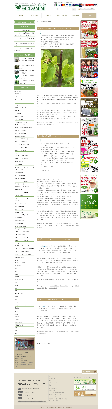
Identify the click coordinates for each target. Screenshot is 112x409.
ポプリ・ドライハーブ (20, 108)
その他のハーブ (19, 116)
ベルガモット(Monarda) (21, 201)
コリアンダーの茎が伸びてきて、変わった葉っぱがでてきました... (24, 61)
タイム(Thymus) (19, 172)
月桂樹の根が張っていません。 (51, 136)
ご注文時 (17, 319)
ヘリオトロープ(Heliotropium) (22, 198)
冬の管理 (17, 260)
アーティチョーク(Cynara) (21, 125)
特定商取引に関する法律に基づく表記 (58, 399)
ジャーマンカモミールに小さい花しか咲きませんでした (24, 49)
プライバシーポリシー (54, 400)
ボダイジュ (74, 122)
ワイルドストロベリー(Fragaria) (23, 254)
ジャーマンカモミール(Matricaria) (23, 156)
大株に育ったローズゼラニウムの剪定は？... (26, 72)
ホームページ (18, 311)
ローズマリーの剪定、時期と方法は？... (26, 67)
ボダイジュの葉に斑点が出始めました (54, 28)
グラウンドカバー (19, 99)
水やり (16, 285)
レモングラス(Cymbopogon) (22, 231)
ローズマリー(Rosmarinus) (22, 246)
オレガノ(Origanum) (20, 136)
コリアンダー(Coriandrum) (22, 144)
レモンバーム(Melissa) (20, 234)
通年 (43, 125)
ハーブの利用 (18, 91)
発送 (16, 330)
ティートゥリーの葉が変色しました (24, 30)
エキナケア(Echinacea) (20, 130)
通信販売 (17, 314)
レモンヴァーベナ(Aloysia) (21, 240)
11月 (76, 286)
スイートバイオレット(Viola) (22, 158)
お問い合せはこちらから (24, 22)
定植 (16, 271)
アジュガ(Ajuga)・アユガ (21, 122)
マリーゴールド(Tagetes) (21, 215)
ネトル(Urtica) (18, 189)
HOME (21, 16)
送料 (16, 333)
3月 (66, 331)
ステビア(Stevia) (19, 161)
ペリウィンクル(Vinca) (20, 203)
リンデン (43, 306)
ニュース (48, 16)
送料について (52, 390)
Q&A (89, 16)
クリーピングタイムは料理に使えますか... (26, 77)
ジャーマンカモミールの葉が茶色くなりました (24, 39)
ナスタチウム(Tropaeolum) (22, 186)
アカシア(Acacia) (19, 119)
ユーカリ (58, 226)
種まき (16, 296)
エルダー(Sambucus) (20, 133)
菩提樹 (40, 125)
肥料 (16, 299)
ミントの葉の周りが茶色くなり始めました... (26, 82)
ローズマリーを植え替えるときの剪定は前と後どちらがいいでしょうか (24, 34)
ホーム (50, 376)
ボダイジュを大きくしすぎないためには (56, 239)
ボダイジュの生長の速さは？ (50, 299)
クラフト (17, 96)
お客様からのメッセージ (55, 394)
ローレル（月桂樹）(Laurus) (22, 251)
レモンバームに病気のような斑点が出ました (24, 44)
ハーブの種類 (18, 114)
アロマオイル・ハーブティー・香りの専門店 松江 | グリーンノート (24, 364)
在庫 (16, 328)
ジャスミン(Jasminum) (20, 153)
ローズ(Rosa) (18, 243)
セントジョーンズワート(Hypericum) (24, 167)
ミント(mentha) (19, 223)
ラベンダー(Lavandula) (20, 229)
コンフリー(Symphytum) (21, 147)
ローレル (63, 226)
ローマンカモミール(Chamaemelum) (24, 248)
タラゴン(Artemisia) (20, 175)
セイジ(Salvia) (18, 164)
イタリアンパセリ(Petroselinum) (23, 127)
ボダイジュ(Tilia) (19, 209)
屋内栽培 (17, 277)
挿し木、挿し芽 (19, 279)
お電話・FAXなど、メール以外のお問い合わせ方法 (30, 401)
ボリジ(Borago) (19, 212)
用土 (16, 288)
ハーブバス (18, 105)
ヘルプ (16, 302)
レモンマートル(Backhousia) (22, 237)
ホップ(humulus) (19, 206)
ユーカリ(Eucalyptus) (20, 226)
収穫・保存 (18, 110)
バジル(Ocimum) (19, 195)
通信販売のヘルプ (19, 308)
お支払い (17, 316)
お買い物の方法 (53, 388)
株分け (16, 282)
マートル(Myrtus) (19, 220)
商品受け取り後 (19, 325)
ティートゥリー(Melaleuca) (22, 181)
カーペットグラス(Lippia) (21, 139)
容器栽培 (17, 274)
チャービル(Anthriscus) (21, 178)
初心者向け (18, 265)
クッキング (18, 93)
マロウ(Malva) (18, 217)
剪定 (16, 268)
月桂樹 (68, 226)
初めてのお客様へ (62, 16)
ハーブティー (18, 102)
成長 (74, 331)
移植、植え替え (19, 294)
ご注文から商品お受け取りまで (56, 392)
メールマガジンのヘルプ (21, 305)
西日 (43, 288)
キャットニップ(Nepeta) (21, 141)
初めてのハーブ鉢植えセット (22, 263)
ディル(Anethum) (19, 184)
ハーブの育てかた (19, 257)
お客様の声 (75, 16)
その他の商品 (18, 322)
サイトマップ (52, 397)
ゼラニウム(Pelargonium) (21, 170)
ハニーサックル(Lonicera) (21, 192)
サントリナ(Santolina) (20, 150)
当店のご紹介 (34, 16)
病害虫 (16, 291)
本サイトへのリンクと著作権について (83, 377)
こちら (21, 358)
